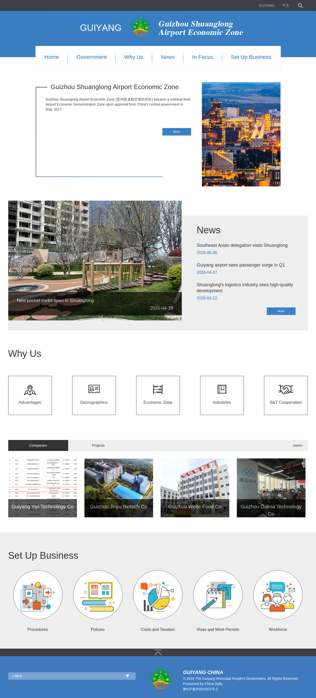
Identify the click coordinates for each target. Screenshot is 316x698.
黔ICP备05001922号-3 (200, 689)
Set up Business (251, 57)
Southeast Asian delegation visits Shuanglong (242, 245)
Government (91, 57)
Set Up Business (43, 555)
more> (298, 445)
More (176, 132)
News (168, 57)
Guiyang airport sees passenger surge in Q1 (241, 265)
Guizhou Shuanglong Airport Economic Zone (115, 87)
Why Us (24, 353)
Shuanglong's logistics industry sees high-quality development (245, 287)
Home (51, 57)
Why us (133, 57)
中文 (285, 5)
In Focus (202, 57)
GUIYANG (267, 5)
